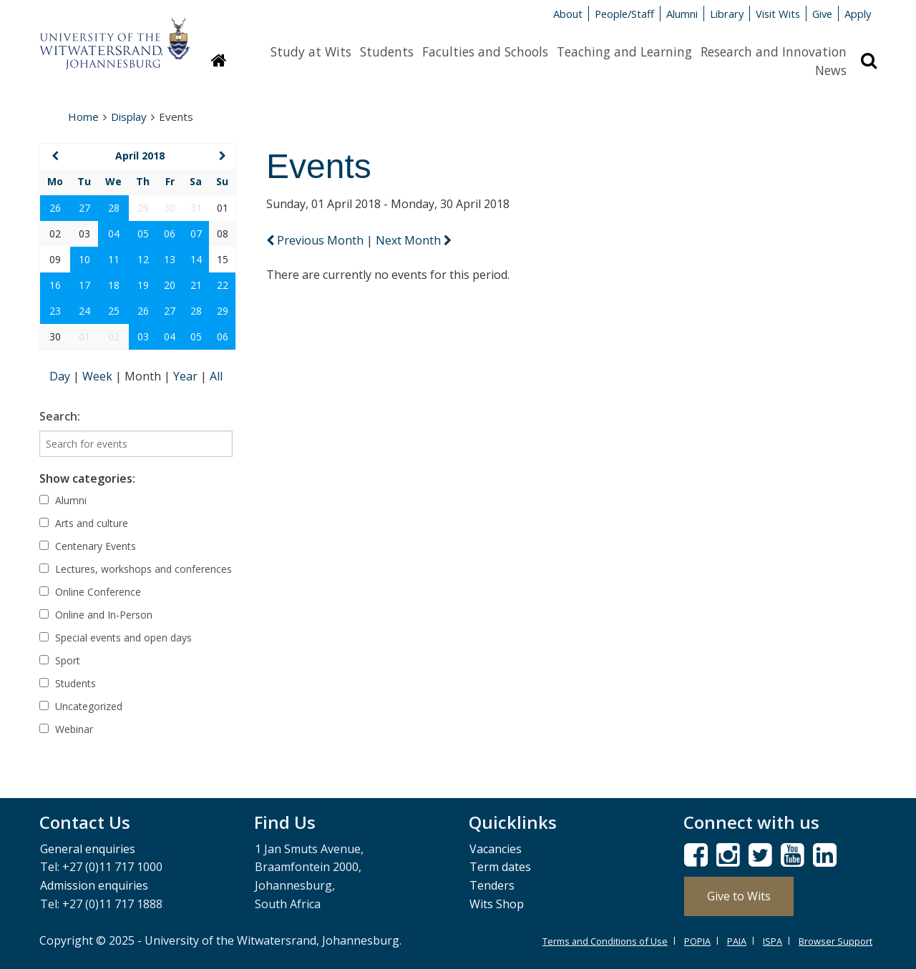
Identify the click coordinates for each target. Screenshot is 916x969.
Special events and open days (115, 637)
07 (196, 233)
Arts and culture (83, 523)
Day (61, 376)
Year (186, 376)
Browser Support (835, 941)
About (568, 13)
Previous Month (316, 240)
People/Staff (624, 13)
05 (143, 233)
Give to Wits (739, 896)
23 (55, 311)
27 (84, 208)
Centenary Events (87, 546)
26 (55, 208)
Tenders (492, 885)
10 (84, 259)
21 (196, 285)
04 (114, 233)
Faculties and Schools (485, 51)
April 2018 (140, 155)
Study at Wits (311, 51)
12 (143, 259)
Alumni (682, 13)
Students (387, 51)
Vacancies (495, 849)
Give (822, 13)
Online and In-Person (95, 614)
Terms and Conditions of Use (605, 941)
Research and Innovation (774, 51)
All (216, 376)
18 (114, 285)
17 (84, 285)
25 (114, 311)
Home (83, 116)
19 (143, 285)
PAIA (736, 941)
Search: (59, 416)
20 (169, 285)
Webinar (66, 729)
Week (98, 376)
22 (222, 285)
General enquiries (87, 849)
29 (222, 311)
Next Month (414, 240)
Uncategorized (80, 706)
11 (114, 259)
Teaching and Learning (624, 51)
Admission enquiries (94, 885)
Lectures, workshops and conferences (135, 569)
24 (84, 311)
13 (169, 259)
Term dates (500, 867)
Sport (59, 660)
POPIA (697, 941)
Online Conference (90, 592)
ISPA (772, 941)
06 (169, 233)
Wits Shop (496, 904)
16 (55, 285)
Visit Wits (778, 13)
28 (114, 208)
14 (196, 259)
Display (129, 116)
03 (143, 336)
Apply (857, 13)
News (831, 70)
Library (727, 13)
